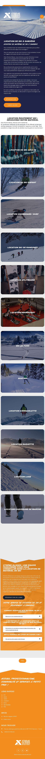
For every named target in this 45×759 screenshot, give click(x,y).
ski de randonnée (21, 124)
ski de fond (38, 124)
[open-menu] (42, 17)
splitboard (12, 124)
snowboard (6, 124)
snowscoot (8, 126)
